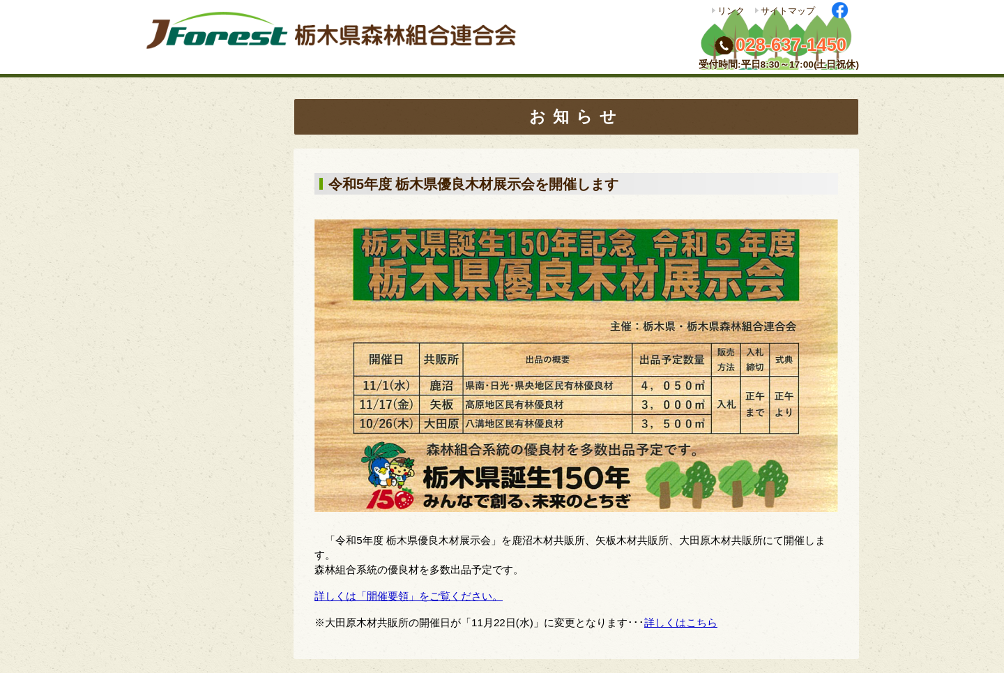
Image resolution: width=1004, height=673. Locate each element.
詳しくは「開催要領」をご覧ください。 (408, 596)
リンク (731, 11)
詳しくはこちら (680, 622)
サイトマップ (788, 11)
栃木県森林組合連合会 (336, 37)
